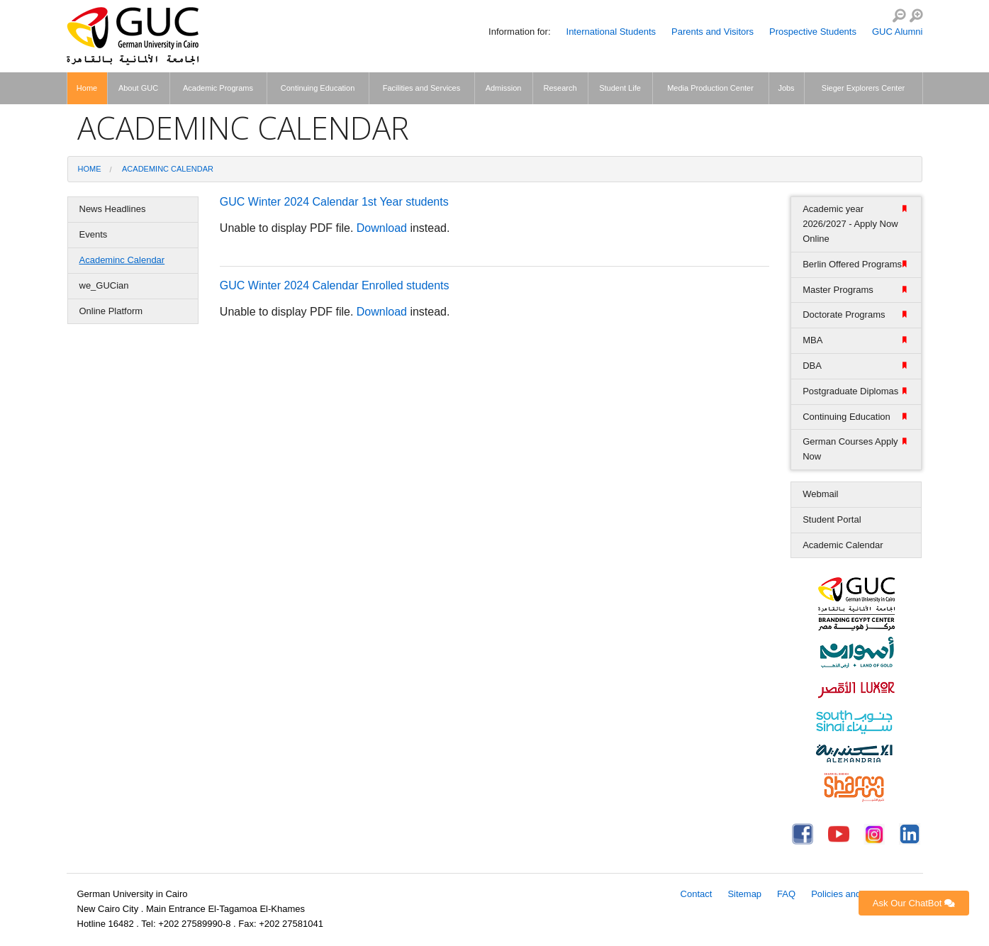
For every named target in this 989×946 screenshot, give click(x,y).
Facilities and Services (421, 88)
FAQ (786, 894)
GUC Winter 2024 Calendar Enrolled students (334, 285)
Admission (504, 88)
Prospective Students (812, 31)
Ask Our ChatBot (914, 903)
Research (559, 88)
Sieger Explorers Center (863, 88)
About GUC (138, 88)
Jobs (786, 88)
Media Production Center (710, 88)
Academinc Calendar (167, 169)
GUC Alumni (897, 31)
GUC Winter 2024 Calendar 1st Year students (334, 202)
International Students (611, 31)
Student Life (620, 88)
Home (87, 88)
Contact (697, 894)
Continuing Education (318, 88)
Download (382, 228)
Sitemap (744, 894)
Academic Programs (218, 88)
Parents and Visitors (712, 31)
